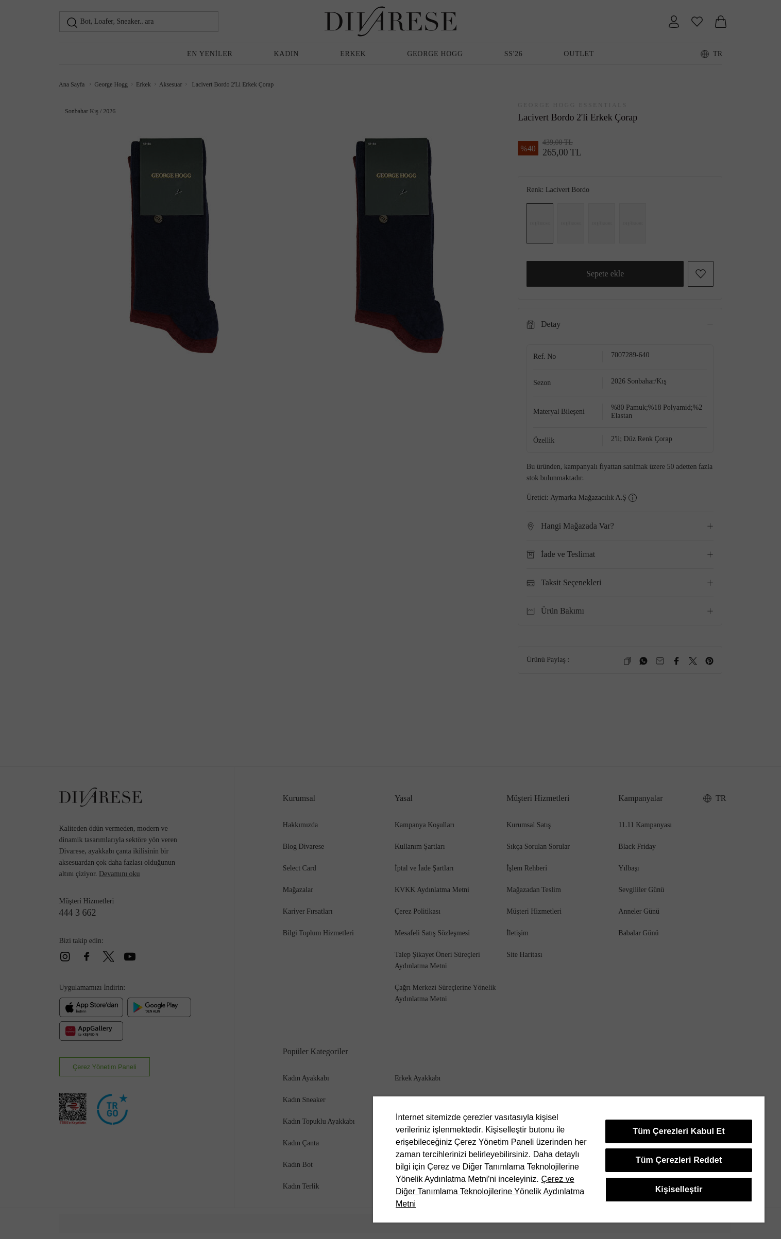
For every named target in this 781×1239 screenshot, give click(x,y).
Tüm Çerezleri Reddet (679, 1160)
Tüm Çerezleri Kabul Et (679, 1131)
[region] (569, 1159)
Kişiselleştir (679, 1189)
